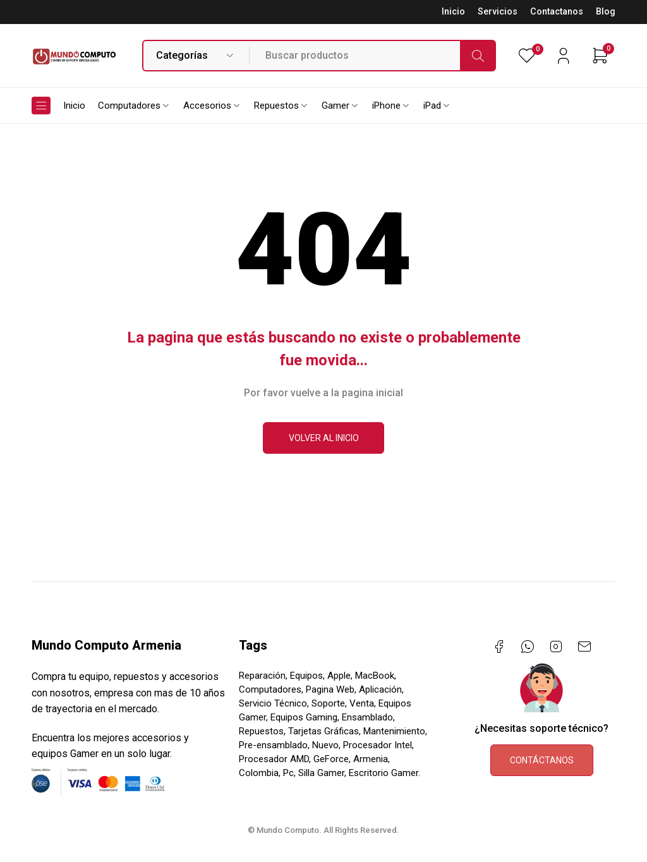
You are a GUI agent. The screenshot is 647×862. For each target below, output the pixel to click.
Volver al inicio (324, 438)
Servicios (497, 11)
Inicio (453, 11)
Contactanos (556, 11)
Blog (605, 11)
